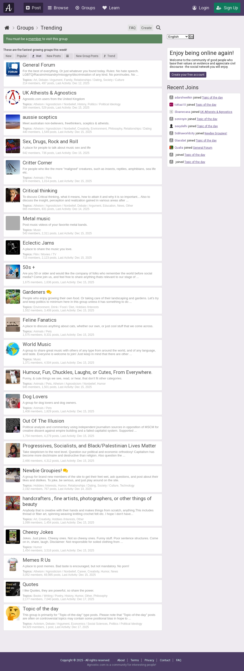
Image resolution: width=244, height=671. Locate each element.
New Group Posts (87, 56)
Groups (85, 7)
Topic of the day (212, 97)
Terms (135, 660)
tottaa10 (177, 104)
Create (146, 28)
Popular (22, 56)
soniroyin (178, 119)
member (34, 39)
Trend (109, 56)
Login (200, 7)
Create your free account (188, 74)
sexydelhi (178, 126)
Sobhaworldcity (182, 133)
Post (33, 7)
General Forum (202, 147)
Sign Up (227, 7)
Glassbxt (177, 140)
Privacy (149, 660)
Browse (58, 7)
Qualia (176, 147)
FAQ (132, 28)
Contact (165, 660)
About (121, 660)
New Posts (54, 56)
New (8, 56)
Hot (36, 56)
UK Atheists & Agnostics (216, 112)
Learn (111, 7)
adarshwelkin (180, 97)
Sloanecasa (179, 112)
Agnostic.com (8, 8)
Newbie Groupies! (215, 133)
